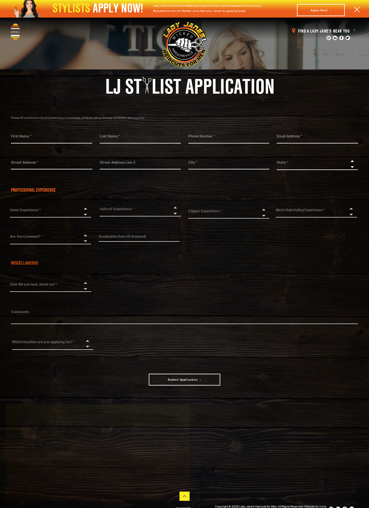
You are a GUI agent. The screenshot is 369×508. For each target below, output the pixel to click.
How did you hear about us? (30, 284)
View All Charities (47, 484)
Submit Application (184, 379)
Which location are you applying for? (47, 342)
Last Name (110, 136)
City (192, 162)
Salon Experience (21, 210)
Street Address (24, 162)
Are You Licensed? (22, 236)
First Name (21, 136)
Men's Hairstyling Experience (297, 210)
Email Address (289, 136)
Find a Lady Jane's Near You (323, 31)
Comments (20, 315)
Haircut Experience (117, 205)
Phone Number (201, 136)
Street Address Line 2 (117, 162)
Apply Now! (320, 10)
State (282, 162)
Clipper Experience (205, 214)
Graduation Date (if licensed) (118, 236)
